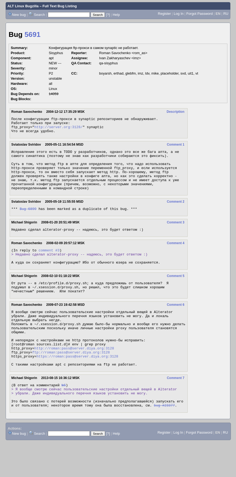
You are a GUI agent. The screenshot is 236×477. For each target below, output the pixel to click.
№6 (64, 415)
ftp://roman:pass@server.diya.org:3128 (71, 379)
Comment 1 (175, 148)
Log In (178, 14)
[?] (108, 15)
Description (175, 112)
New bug (19, 15)
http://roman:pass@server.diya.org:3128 (74, 374)
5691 (32, 34)
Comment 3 (175, 234)
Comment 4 (175, 256)
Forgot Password (199, 14)
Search (39, 15)
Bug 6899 (28, 220)
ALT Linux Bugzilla (23, 6)
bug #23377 (164, 439)
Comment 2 (175, 213)
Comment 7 (175, 408)
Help (116, 15)
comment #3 (48, 263)
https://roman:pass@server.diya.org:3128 (77, 384)
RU (225, 14)
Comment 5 (175, 292)
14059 (53, 94)
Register (164, 14)
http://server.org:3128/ (58, 129)
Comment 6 (175, 323)
